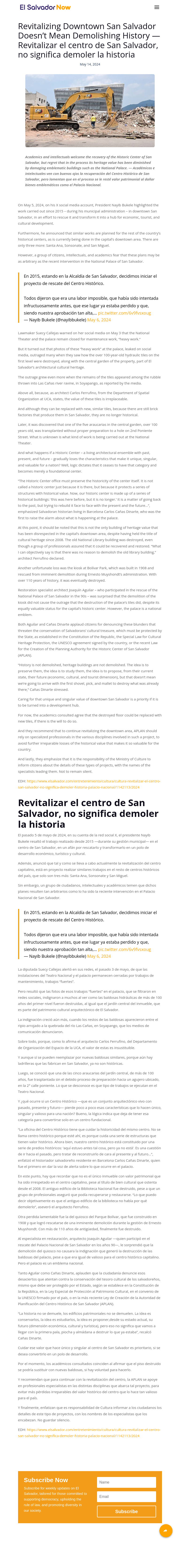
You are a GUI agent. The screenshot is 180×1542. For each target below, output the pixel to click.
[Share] (165, 1530)
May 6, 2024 (99, 320)
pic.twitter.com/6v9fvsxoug (124, 313)
